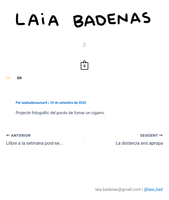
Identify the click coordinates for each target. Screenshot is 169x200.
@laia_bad (153, 189)
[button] (84, 44)
